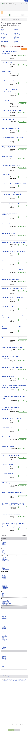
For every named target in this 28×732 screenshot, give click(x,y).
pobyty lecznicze (4, 566)
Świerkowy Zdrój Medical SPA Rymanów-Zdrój (11, 408)
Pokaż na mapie (23, 48)
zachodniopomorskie (5, 661)
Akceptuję (11, 730)
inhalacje (3, 543)
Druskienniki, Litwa (5, 615)
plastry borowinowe (4, 41)
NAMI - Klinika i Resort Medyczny (12, 204)
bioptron (2, 29)
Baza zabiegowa (8, 19)
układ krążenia (4, 585)
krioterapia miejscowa (18, 34)
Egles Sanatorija (7, 62)
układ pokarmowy (5, 588)
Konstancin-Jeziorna (5, 624)
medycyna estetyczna (5, 602)
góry (3, 593)
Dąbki (3, 614)
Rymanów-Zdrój (4, 636)
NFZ (3, 551)
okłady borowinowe (17, 38)
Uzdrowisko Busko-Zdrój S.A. (11, 455)
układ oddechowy (5, 587)
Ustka (3, 642)
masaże (3, 545)
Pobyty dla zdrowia (21, 680)
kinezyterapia (4, 544)
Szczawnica (3, 641)
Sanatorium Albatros (8, 446)
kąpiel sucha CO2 (4, 34)
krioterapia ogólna (4, 36)
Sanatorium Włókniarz (8, 233)
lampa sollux (3, 37)
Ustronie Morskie (4, 645)
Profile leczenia (21, 19)
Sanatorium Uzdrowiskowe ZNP (11, 279)
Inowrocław (3, 619)
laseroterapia (16, 37)
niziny (3, 596)
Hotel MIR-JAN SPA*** (9, 119)
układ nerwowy (4, 586)
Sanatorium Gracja (7, 224)
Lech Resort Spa (7, 156)
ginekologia (4, 576)
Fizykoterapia (3, 45)
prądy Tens (16, 41)
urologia (3, 589)
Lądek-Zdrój (4, 628)
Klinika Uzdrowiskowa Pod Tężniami (13, 138)
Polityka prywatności (11, 676)
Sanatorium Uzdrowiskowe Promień (12, 261)
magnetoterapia (4, 38)
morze (3, 595)
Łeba (2, 629)
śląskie (3, 654)
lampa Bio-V (16, 36)
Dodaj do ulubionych (22, 55)
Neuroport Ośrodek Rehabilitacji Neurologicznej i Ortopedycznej (11, 194)
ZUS (3, 552)
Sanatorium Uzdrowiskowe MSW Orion (14, 288)
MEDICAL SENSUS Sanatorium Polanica (14, 184)
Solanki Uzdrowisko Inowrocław (11, 307)
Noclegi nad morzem (13, 680)
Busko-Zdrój (4, 610)
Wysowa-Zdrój (4, 647)
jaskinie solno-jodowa (5, 562)
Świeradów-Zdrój (4, 639)
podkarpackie (4, 659)
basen (3, 558)
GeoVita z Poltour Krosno (9, 81)
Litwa (3, 666)
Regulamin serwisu (24, 675)
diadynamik (16, 29)
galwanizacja (3, 32)
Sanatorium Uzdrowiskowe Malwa (12, 367)
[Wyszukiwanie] (22, 15)
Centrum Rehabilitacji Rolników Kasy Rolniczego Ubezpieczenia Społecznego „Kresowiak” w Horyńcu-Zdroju (14, 525)
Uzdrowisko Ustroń (7, 464)
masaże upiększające (5, 601)
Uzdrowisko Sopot (7, 474)
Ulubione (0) (6, 15)
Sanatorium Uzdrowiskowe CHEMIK (12, 270)
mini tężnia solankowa (5, 563)
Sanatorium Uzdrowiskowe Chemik (12, 297)
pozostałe (3, 546)
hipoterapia (4, 561)
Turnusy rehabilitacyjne (11, 679)
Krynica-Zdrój (4, 626)
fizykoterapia (14, 19)
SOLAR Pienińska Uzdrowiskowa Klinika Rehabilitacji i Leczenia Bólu (14, 386)
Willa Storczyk (6, 483)
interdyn (2, 33)
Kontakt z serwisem (9, 675)
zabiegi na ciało (4, 604)
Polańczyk (3, 631)
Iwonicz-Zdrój (4, 620)
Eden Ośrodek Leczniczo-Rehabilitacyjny (9, 52)
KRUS (3, 550)
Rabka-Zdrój (4, 635)
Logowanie (18, 676)
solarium (3, 568)
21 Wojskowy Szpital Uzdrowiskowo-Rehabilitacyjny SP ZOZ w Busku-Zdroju (14, 504)
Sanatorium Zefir (7, 437)
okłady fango (3, 40)
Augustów (3, 609)
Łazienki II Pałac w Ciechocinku (11, 165)
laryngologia (4, 578)
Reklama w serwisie (16, 675)
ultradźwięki (16, 44)
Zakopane (3, 648)
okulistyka (3, 580)
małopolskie (4, 656)
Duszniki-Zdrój (4, 616)
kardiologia (4, 577)
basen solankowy (5, 559)
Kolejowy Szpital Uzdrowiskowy (11, 147)
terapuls (2, 42)
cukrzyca (3, 574)
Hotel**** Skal (6, 101)
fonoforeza (16, 30)
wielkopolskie (4, 665)
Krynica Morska (4, 625)
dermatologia (4, 575)
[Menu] (2, 12)
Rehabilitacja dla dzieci (20, 679)
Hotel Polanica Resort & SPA (10, 128)
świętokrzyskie (4, 657)
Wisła (3, 646)
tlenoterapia (16, 42)
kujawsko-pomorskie (5, 655)
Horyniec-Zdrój (4, 618)
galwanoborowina (17, 32)
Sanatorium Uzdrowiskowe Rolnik (12, 338)
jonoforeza (16, 33)
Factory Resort (6, 71)
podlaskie (3, 660)
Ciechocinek (4, 611)
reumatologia (4, 584)
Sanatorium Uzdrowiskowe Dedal (12, 347)
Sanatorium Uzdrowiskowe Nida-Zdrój (13, 242)
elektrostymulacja (4, 30)
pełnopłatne (4, 553)
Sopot (3, 637)
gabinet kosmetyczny (5, 560)
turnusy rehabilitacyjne (5, 569)
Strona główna (2, 675)
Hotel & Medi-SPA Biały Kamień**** (13, 110)
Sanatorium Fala (7, 428)
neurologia (4, 579)
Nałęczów (3, 630)
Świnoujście (4, 640)
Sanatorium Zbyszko (8, 376)
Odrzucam (17, 730)
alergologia (4, 573)
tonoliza (2, 44)
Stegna (3, 638)
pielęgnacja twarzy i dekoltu (6, 603)
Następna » (24, 535)
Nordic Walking (4, 557)
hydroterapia (4, 542)
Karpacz (3, 621)
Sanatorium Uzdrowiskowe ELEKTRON (13, 251)
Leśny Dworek (6, 174)
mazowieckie (4, 664)
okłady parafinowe (17, 40)
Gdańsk (3, 617)
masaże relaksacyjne (5, 600)
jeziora (3, 594)
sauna (3, 567)
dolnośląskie (4, 658)
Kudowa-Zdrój (4, 627)
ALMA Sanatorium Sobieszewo (11, 514)
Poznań (3, 634)
